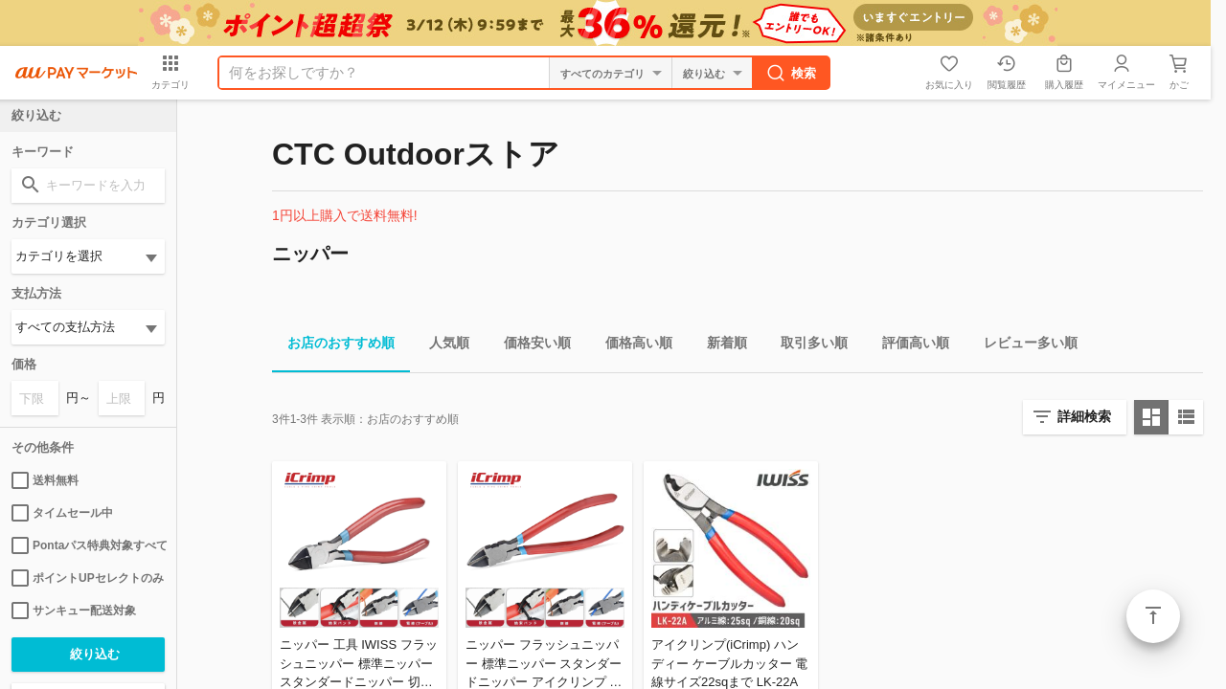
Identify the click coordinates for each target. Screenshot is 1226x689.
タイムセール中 (62, 513)
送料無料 (45, 480)
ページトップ (1153, 616)
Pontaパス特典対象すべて (88, 545)
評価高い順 (908, 346)
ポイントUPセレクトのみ (87, 578)
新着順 (719, 346)
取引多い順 (806, 346)
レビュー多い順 (1023, 346)
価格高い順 (631, 346)
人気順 (441, 346)
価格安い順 (529, 346)
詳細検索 (1084, 416)
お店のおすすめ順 (333, 346)
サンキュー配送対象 (73, 610)
